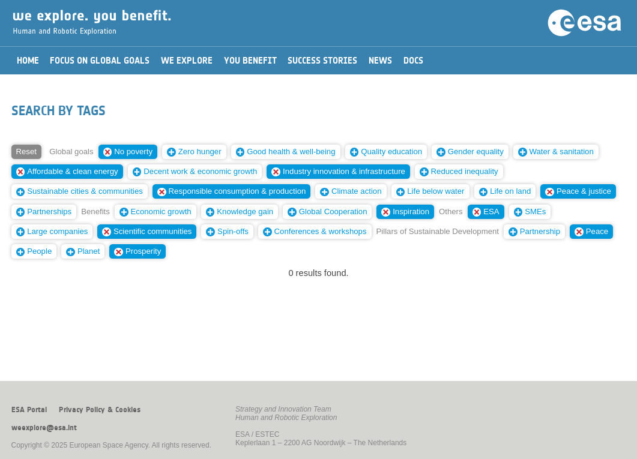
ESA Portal (29, 410)
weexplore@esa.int (44, 428)
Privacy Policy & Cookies (99, 410)
